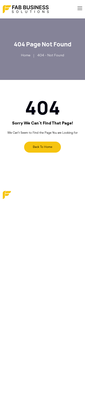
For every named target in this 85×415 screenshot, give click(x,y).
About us (10, 250)
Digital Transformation (19, 319)
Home (25, 55)
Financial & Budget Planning (24, 333)
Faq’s (7, 264)
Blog (6, 257)
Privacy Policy (13, 284)
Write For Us (12, 278)
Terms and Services (17, 291)
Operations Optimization (21, 340)
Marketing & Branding (19, 313)
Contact (9, 271)
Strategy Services (16, 326)
